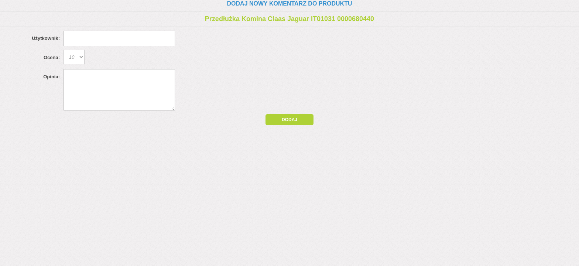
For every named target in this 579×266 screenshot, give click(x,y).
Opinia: (51, 76)
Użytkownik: (46, 38)
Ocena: (52, 57)
